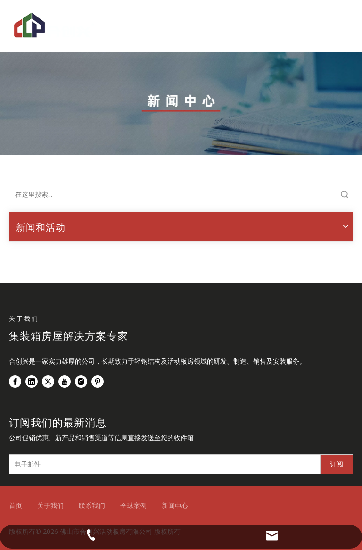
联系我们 (92, 505)
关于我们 (50, 505)
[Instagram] (81, 381)
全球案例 (133, 505)
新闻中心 (175, 505)
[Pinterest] (97, 381)
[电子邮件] (162, 464)
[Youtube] (64, 381)
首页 (15, 505)
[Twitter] (48, 381)
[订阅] (336, 464)
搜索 (345, 194)
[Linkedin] (31, 381)
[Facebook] (15, 381)
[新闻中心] (181, 103)
